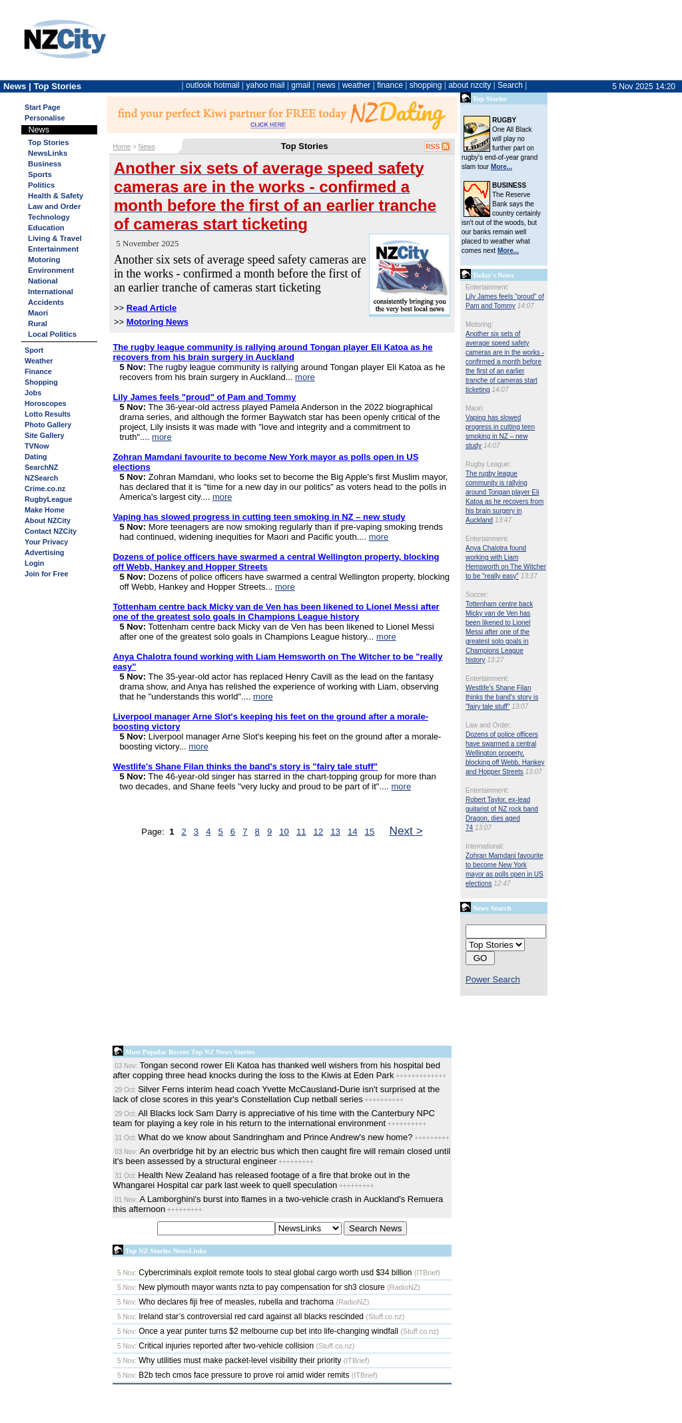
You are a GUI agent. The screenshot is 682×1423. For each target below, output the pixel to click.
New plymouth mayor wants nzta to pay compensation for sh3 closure (251, 1287)
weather (356, 85)
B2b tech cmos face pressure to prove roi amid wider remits (233, 1375)
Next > (406, 830)
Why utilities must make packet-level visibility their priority (229, 1360)
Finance (38, 371)
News (147, 146)
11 (301, 832)
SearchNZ (41, 467)
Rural (37, 323)
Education (46, 228)
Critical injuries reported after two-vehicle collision (215, 1345)
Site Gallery (44, 435)
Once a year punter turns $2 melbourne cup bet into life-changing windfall (257, 1331)
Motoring (44, 260)
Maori (38, 313)
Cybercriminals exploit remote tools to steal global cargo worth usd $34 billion (264, 1272)
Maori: (475, 408)
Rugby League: (488, 464)
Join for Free (46, 574)
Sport (34, 350)
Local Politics (52, 334)
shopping (426, 85)
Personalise (45, 118)
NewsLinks (47, 153)
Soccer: (477, 594)
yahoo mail (265, 85)
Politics (41, 185)
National (43, 281)
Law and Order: (489, 725)
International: (485, 846)
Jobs (33, 393)
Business (44, 164)
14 (353, 832)
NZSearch (41, 478)
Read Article (151, 308)
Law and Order (54, 206)
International (50, 292)
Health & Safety (55, 196)
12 (319, 832)
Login (34, 563)
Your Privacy (46, 542)
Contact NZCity (51, 531)
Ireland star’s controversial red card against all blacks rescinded (240, 1316)
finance (390, 85)
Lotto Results (48, 414)
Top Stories (48, 142)
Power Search (493, 979)
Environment (51, 270)
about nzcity (469, 85)
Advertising (44, 552)
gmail (300, 85)
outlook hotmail (213, 85)
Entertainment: (487, 287)
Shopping (41, 382)
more (305, 377)
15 (370, 832)
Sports (40, 174)
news (326, 85)
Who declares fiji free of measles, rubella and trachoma (225, 1302)
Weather (39, 361)
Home (122, 146)
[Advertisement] (282, 944)
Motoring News (157, 322)
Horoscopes (45, 403)
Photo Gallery (48, 425)
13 (335, 832)
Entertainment (53, 249)
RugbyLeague (48, 499)
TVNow (37, 446)
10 (284, 832)
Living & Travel (55, 238)
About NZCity (48, 520)
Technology (49, 217)
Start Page (42, 107)
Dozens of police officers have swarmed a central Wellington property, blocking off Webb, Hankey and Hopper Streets (505, 753)
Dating (36, 457)
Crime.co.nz (45, 489)
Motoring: (480, 324)
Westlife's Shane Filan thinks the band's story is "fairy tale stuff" (502, 697)
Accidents (46, 302)
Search (510, 85)
